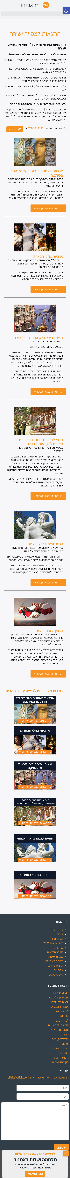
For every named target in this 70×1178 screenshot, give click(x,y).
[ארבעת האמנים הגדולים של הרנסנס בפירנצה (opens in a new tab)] (35, 173)
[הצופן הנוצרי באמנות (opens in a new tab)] (48, 630)
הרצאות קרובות (54, 965)
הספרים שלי (56, 939)
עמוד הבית (57, 930)
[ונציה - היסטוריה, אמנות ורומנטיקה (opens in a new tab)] (38, 337)
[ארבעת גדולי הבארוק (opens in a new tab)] (48, 256)
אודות (59, 934)
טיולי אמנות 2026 (53, 943)
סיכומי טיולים (55, 974)
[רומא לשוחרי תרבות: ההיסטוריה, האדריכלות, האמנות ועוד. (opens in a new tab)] (35, 442)
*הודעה (35, 1121)
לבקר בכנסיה (61, 1011)
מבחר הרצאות (55, 952)
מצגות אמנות (55, 957)
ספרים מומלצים (54, 961)
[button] (66, 10)
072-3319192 (36, 128)
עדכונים (58, 970)
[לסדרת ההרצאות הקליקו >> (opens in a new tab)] (48, 208)
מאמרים (58, 948)
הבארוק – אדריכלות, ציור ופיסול (60, 1039)
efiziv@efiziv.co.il (18, 1077)
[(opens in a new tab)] (35, 152)
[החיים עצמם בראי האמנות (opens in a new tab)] (44, 544)
